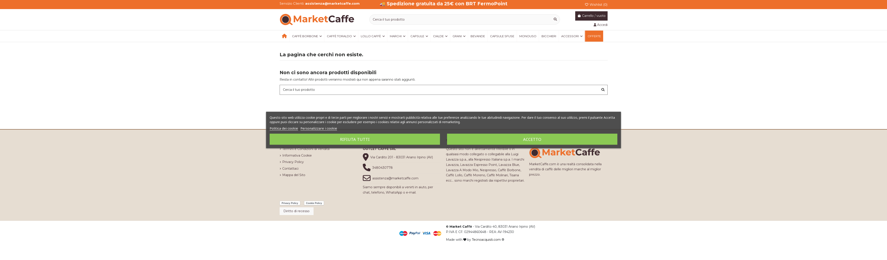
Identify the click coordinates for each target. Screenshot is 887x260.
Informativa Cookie (297, 155)
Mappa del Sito (293, 175)
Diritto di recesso (296, 211)
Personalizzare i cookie (318, 128)
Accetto (532, 139)
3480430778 (382, 168)
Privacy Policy (293, 162)
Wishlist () (596, 4)
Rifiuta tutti (355, 139)
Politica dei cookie (284, 128)
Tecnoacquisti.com (486, 240)
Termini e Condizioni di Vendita (306, 149)
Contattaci (290, 169)
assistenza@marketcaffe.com (395, 178)
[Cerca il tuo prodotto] (555, 19)
